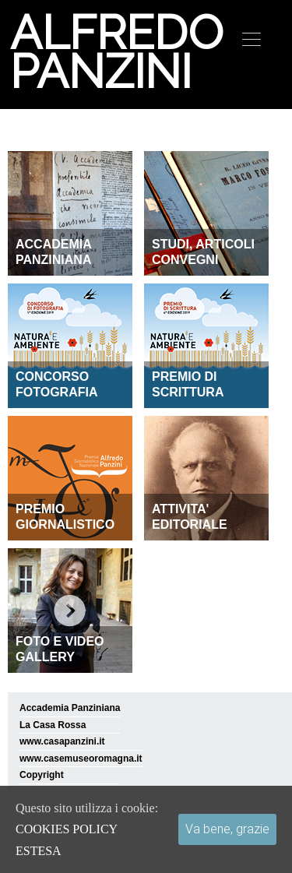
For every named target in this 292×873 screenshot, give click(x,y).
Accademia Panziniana (69, 707)
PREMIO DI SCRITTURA (187, 384)
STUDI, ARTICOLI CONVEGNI (203, 252)
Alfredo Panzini (115, 52)
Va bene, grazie (227, 829)
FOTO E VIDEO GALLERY (60, 649)
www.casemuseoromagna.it (80, 758)
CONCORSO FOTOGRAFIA (56, 384)
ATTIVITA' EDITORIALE (189, 516)
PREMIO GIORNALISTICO (65, 516)
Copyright (41, 774)
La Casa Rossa (52, 725)
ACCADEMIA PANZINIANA (54, 252)
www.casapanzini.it (62, 741)
